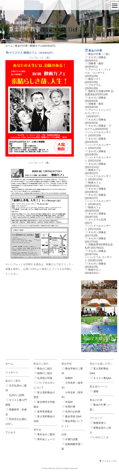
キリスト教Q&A (102, 378)
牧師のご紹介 (44, 373)
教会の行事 (21, 45)
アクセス (10, 432)
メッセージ (11, 372)
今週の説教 (71, 439)
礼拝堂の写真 (44, 378)
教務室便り (99, 422)
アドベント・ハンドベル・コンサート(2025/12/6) (98, 72)
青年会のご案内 (46, 434)
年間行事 (70, 406)
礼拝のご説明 (16, 395)
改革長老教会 (44, 411)
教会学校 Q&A (73, 416)
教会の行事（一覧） (99, 54)
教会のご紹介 (44, 368)
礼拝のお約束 (72, 411)
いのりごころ (101, 437)
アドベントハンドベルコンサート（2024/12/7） (98, 113)
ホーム (9, 45)
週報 (95, 391)
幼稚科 (69, 378)
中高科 (69, 402)
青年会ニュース (46, 439)
